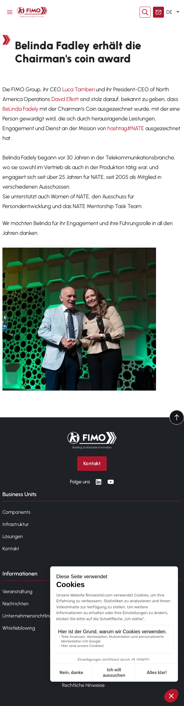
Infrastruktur (15, 524)
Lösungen (12, 536)
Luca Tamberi (78, 89)
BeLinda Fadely (20, 109)
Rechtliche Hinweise (83, 685)
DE (174, 12)
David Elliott (65, 99)
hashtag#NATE (125, 128)
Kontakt (10, 548)
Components (16, 512)
